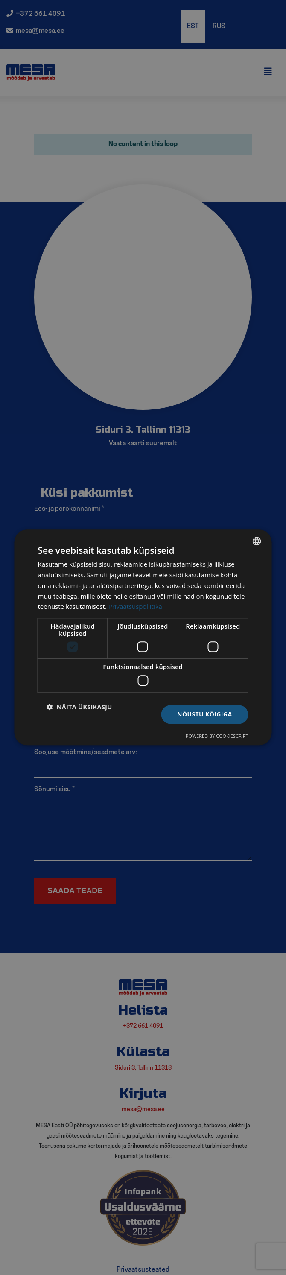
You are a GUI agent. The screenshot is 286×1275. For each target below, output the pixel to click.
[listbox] (257, 541)
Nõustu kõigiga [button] (204, 714)
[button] (79, 707)
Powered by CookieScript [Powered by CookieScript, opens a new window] (217, 736)
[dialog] (143, 637)
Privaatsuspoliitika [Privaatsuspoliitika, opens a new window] (135, 606)
